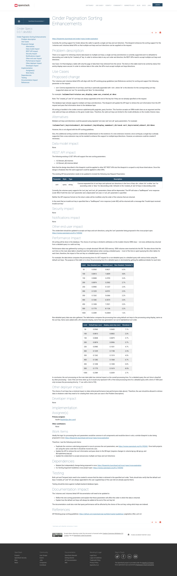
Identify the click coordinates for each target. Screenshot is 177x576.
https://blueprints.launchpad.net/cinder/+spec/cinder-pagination (75, 39)
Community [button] (117, 5)
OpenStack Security (20, 558)
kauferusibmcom (68, 420)
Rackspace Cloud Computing (145, 565)
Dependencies (26, 75)
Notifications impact (33, 56)
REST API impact (32, 51)
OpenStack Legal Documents (82, 535)
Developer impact (32, 66)
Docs (144, 5)
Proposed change (27, 44)
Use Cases (25, 42)
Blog (138, 5)
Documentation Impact (29, 80)
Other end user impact (34, 58)
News (16, 562)
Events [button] (108, 5)
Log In (157, 5)
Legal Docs (93, 555)
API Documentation (71, 560)
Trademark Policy (95, 560)
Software (89, 5)
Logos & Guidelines (96, 558)
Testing (24, 78)
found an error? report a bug (139, 535)
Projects (17, 555)
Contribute (43, 565)
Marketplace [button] (129, 5)
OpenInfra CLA (94, 565)
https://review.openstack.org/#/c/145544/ (67, 233)
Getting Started (69, 558)
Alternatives (30, 46)
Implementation (27, 68)
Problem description (28, 39)
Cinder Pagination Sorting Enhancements (31, 37)
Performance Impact (33, 61)
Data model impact (32, 49)
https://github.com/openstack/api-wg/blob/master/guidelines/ (101, 514)
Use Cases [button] (99, 5)
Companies (43, 562)
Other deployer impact (34, 63)
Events (42, 558)
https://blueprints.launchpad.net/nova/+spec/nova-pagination (87, 438)
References (25, 82)
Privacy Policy (94, 562)
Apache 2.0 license (148, 563)
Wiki (66, 562)
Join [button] (149, 5)
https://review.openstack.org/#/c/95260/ (133, 446)
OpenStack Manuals (71, 555)
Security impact (31, 54)
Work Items (30, 73)
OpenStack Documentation (35, 21)
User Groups (43, 555)
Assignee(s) (30, 70)
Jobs (41, 560)
